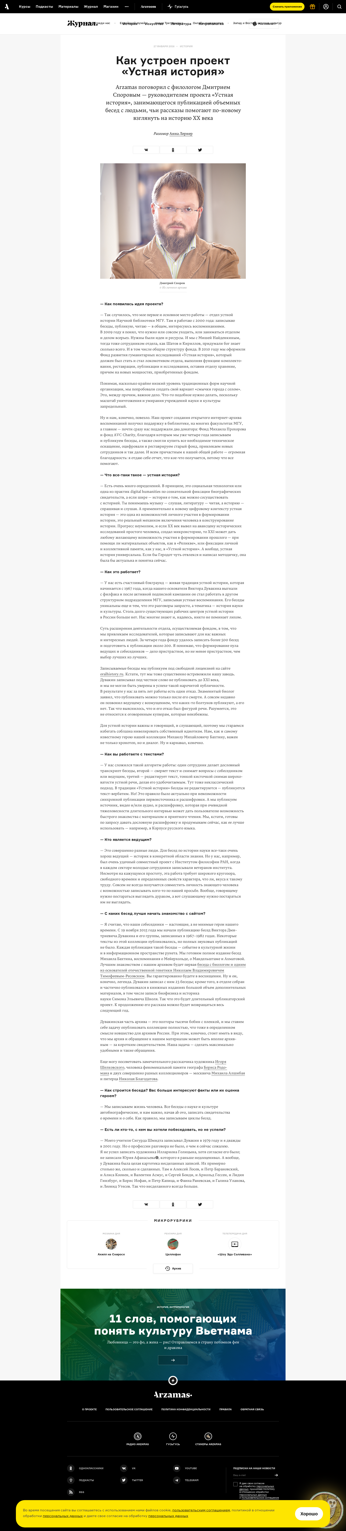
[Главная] (173, 1395)
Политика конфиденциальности (186, 1409)
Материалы (68, 6)
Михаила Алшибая (228, 1073)
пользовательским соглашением (201, 1510)
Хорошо (309, 1513)
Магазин (110, 6)
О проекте (89, 1409)
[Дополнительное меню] (126, 6)
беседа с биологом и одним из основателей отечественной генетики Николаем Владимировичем (173, 970)
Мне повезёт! (267, 23)
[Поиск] (339, 6)
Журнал (91, 6)
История (130, 24)
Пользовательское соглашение (128, 1409)
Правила (225, 1409)
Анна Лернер (181, 133)
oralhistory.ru (111, 674)
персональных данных (63, 1516)
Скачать (287, 6)
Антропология (211, 24)
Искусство (154, 24)
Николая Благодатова (138, 1079)
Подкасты (44, 6)
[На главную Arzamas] (6, 6)
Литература (181, 24)
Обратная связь (252, 1409)
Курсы (24, 6)
